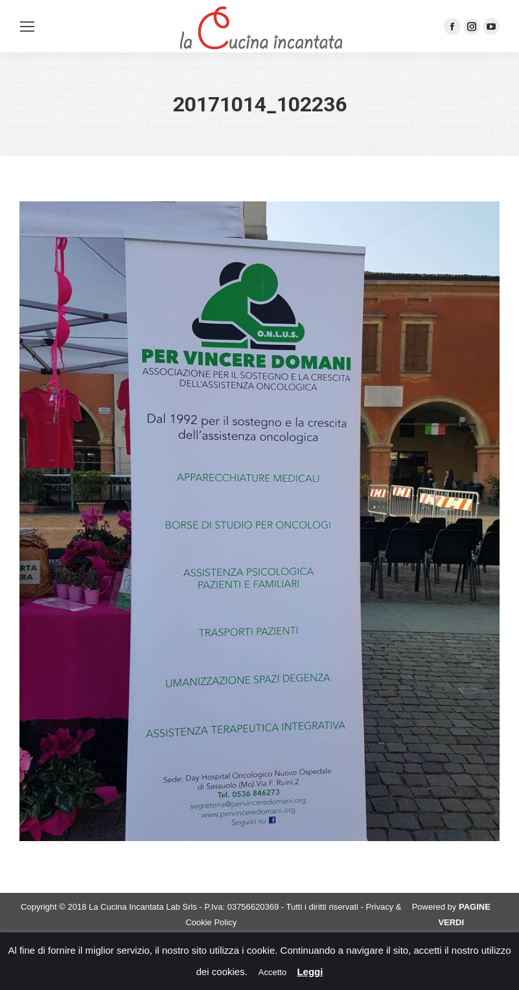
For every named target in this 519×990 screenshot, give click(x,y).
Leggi (310, 971)
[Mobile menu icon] (27, 26)
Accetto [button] (272, 972)
